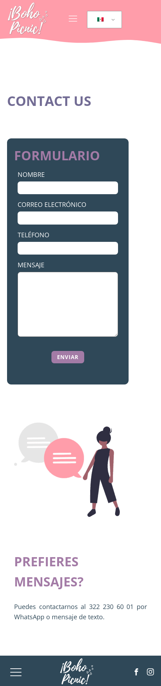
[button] (71, 357)
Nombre (31, 174)
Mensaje (31, 265)
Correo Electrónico (52, 204)
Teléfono (33, 235)
